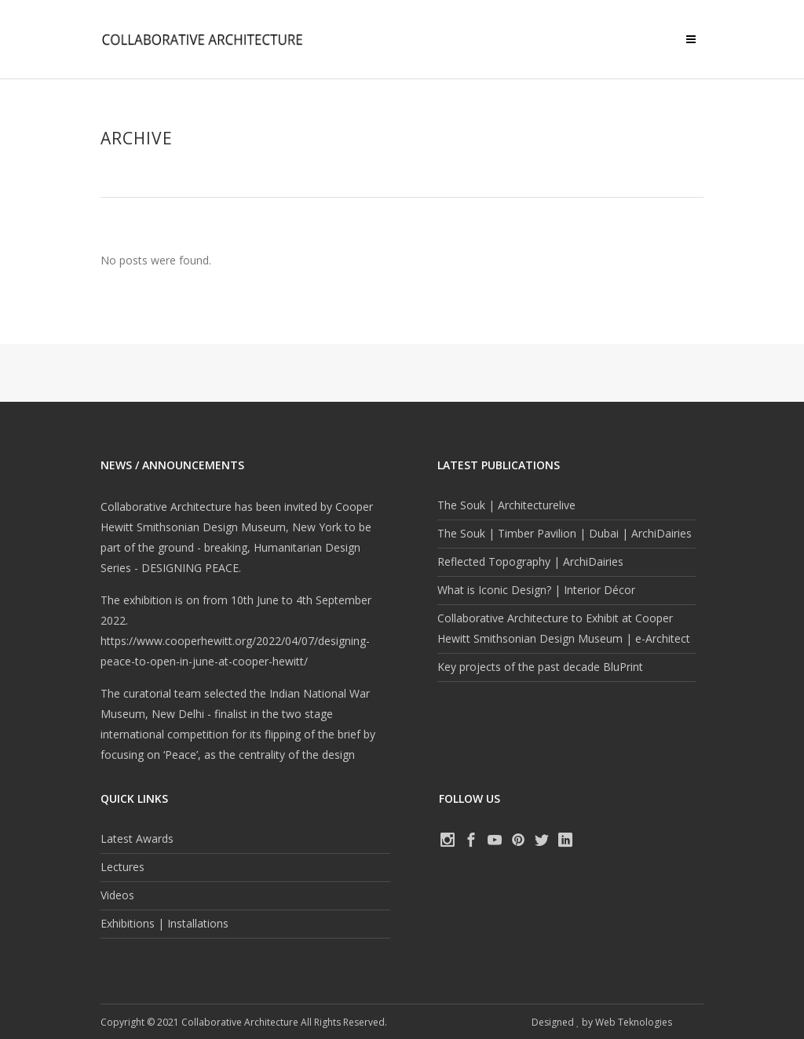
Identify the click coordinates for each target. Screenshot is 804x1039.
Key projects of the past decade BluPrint (540, 666)
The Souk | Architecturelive (506, 505)
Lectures (122, 866)
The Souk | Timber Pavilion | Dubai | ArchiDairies (564, 533)
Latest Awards (137, 838)
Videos (117, 895)
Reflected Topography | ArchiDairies (530, 561)
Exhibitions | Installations (164, 923)
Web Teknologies (633, 1022)
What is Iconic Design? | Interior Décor (536, 589)
